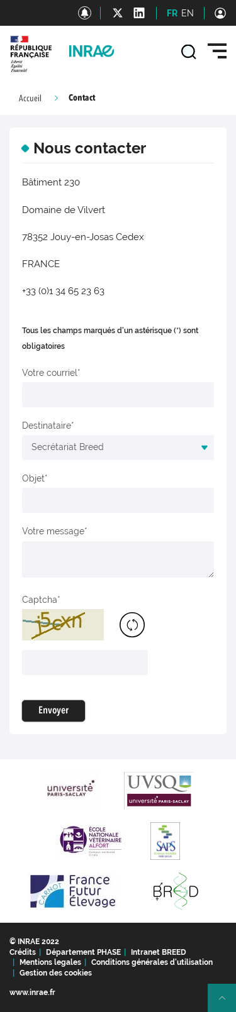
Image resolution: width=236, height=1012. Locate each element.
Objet (33, 478)
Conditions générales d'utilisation (152, 962)
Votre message (53, 531)
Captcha (39, 600)
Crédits (22, 952)
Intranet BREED (158, 952)
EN (187, 13)
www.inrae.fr (32, 992)
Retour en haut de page (227, 1003)
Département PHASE (83, 952)
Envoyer (53, 711)
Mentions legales (50, 962)
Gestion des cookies (56, 973)
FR (172, 13)
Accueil (30, 98)
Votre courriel (49, 373)
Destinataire (46, 426)
